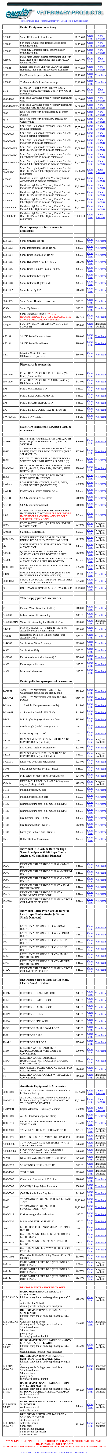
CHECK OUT (83, 21)
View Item (100, 75)
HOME (23, 21)
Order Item (90, 37)
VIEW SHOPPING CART (69, 21)
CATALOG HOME (33, 21)
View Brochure (100, 37)
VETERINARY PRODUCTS (50, 21)
